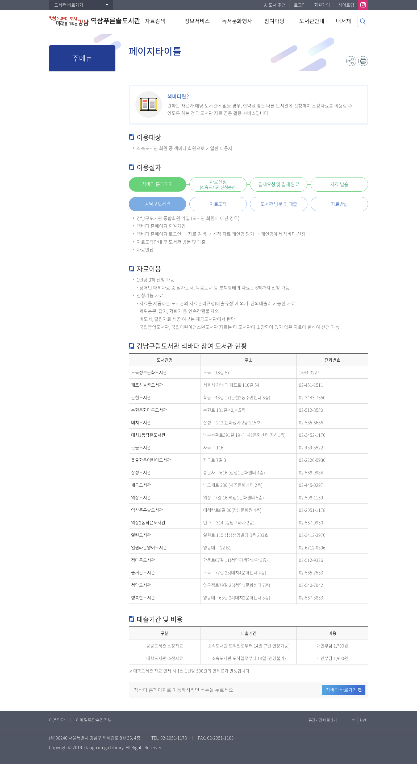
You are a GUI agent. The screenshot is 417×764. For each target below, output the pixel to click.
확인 (362, 720)
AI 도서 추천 (275, 5)
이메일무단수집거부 (94, 720)
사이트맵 (346, 5)
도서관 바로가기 (68, 5)
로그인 (300, 5)
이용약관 (57, 720)
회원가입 (322, 5)
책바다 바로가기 (341, 689)
